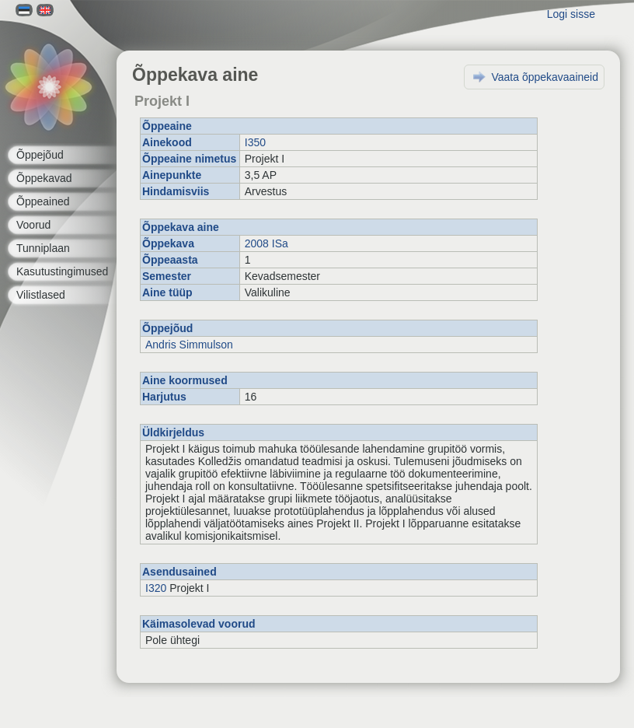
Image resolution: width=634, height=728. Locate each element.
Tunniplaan (43, 248)
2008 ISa (266, 243)
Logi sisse (571, 14)
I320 (155, 588)
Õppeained (43, 201)
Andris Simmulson (189, 344)
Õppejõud (40, 155)
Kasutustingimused (62, 271)
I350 (255, 142)
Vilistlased (40, 295)
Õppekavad (44, 178)
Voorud (33, 225)
